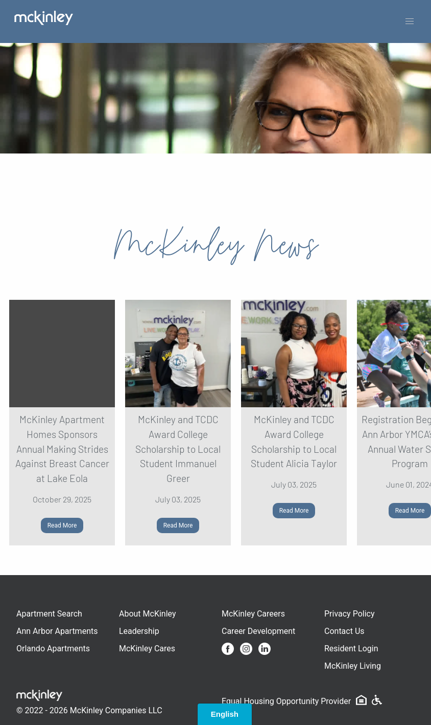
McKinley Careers (253, 614)
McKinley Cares (147, 648)
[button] (409, 21)
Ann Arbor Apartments (57, 631)
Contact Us (344, 631)
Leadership (139, 631)
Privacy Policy (349, 614)
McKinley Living (352, 666)
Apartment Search (49, 614)
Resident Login (351, 648)
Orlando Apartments (53, 648)
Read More (62, 525)
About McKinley (147, 614)
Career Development (258, 631)
